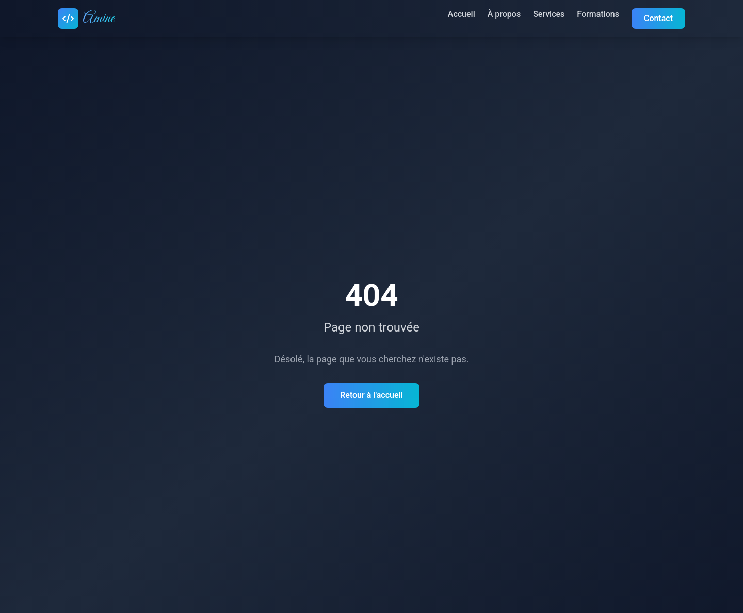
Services (548, 14)
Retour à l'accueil (371, 395)
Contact (658, 18)
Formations (598, 14)
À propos (504, 14)
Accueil (461, 14)
